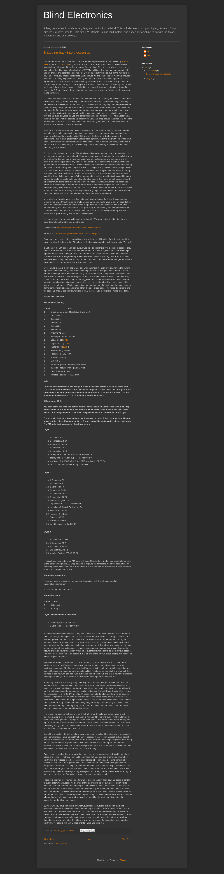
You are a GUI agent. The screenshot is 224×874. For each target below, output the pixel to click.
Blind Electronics (78, 15)
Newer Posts (49, 839)
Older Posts (126, 839)
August (150, 78)
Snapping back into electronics (67, 52)
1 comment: (71, 830)
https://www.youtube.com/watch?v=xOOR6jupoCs (79, 233)
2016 (147, 68)
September (151, 71)
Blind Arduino (63, 64)
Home (88, 839)
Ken (148, 55)
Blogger (123, 860)
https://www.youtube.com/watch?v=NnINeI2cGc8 (79, 228)
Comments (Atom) (62, 844)
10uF (65, 347)
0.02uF (66, 340)
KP (148, 51)
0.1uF (66, 343)
